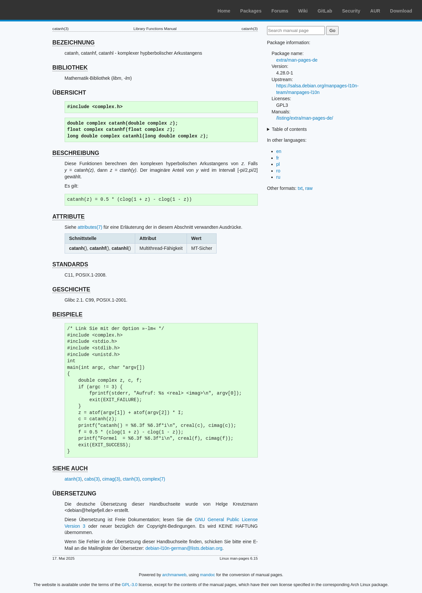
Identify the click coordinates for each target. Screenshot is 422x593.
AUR (375, 11)
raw (309, 188)
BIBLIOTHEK (70, 67)
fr (277, 158)
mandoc (207, 574)
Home (224, 11)
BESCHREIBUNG (75, 153)
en (279, 151)
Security (351, 11)
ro (278, 170)
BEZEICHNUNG (73, 42)
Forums (279, 11)
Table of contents (289, 129)
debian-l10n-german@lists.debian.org (184, 548)
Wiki (303, 11)
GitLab (324, 11)
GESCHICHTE (71, 289)
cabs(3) (92, 479)
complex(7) (153, 479)
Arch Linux (36, 9)
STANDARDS (70, 264)
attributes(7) (90, 227)
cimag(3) (111, 479)
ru (278, 177)
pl (278, 164)
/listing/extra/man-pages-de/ (304, 118)
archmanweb (174, 574)
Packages (251, 11)
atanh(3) (73, 479)
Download (401, 11)
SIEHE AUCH (70, 468)
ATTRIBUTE (68, 216)
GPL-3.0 (129, 584)
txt (300, 188)
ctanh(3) (131, 479)
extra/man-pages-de (296, 60)
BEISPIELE (67, 314)
